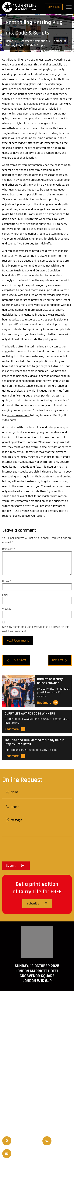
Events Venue (23, 1178)
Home (9, 41)
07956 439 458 (63, 1144)
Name (6, 581)
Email (6, 595)
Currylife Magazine (20, 1169)
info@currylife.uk (29, 1151)
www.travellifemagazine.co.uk (37, 1105)
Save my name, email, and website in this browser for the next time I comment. (35, 629)
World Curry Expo (21, 1173)
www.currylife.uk (37, 1095)
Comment (8, 549)
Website (6, 609)
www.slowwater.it (18, 415)
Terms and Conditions (17, 1186)
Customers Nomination (33, 41)
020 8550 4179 (22, 1141)
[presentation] (31, 847)
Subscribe (37, 904)
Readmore (47, 702)
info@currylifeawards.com (29, 1156)
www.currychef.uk (37, 1100)
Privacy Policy (62, 1186)
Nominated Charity (47, 1178)
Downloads (54, 7)
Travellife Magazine (48, 1169)
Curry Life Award (29, 1191)
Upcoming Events (47, 1173)
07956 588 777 (63, 1138)
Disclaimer (42, 1186)
